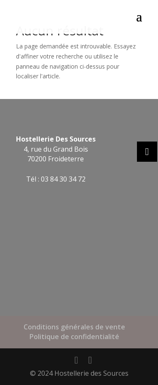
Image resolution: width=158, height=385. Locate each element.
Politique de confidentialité (74, 336)
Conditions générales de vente (74, 327)
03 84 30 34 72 (63, 179)
